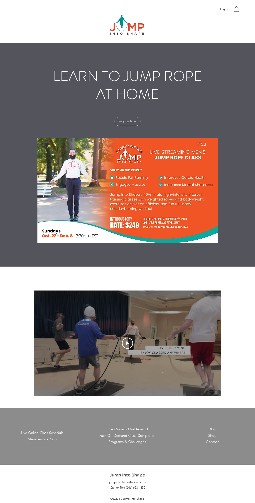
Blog (212, 429)
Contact (212, 442)
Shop (212, 435)
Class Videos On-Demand (127, 429)
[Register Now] (127, 121)
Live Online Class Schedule (42, 433)
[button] (236, 9)
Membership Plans (42, 439)
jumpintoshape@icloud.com (127, 482)
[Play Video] (127, 343)
